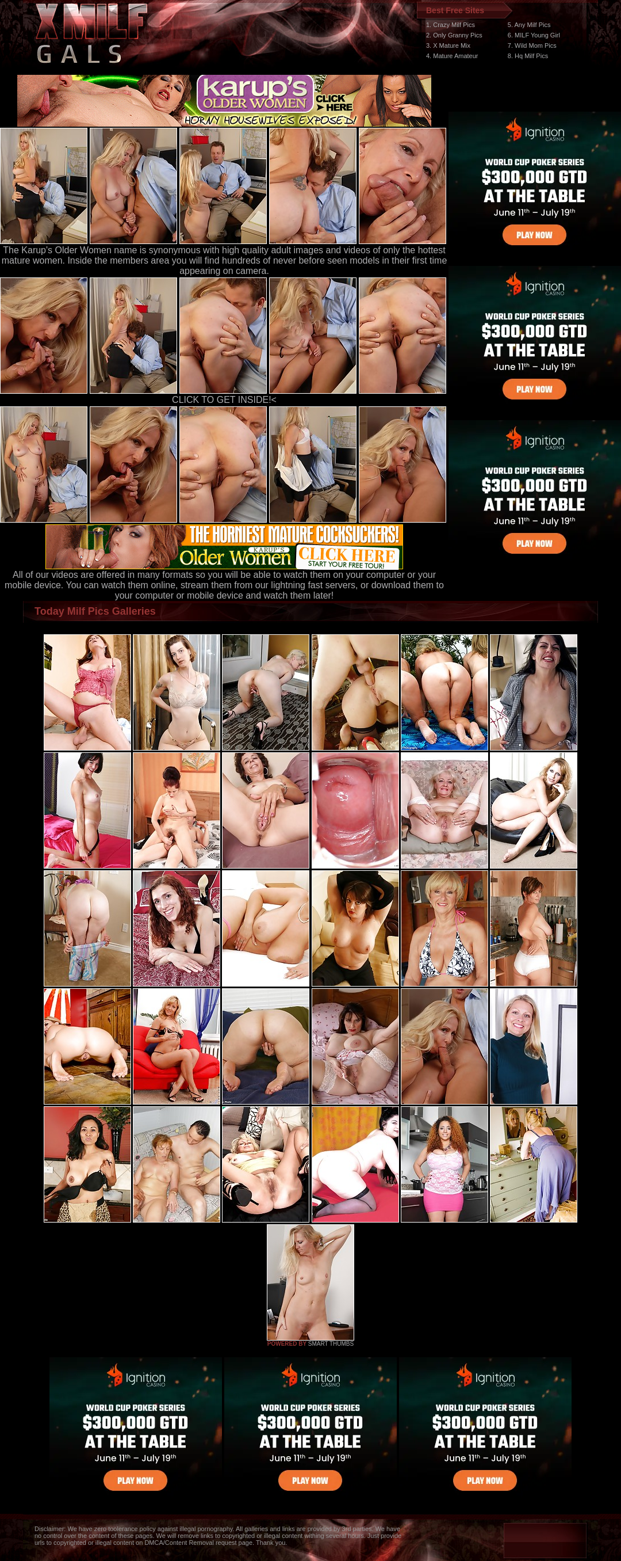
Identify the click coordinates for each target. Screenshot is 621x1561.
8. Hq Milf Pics (528, 55)
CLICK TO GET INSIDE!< (224, 400)
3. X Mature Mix (448, 45)
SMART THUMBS (331, 1344)
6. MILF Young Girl (534, 35)
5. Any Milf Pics (529, 24)
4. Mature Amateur (452, 55)
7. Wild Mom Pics (532, 45)
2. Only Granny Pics (454, 35)
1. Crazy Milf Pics (450, 24)
